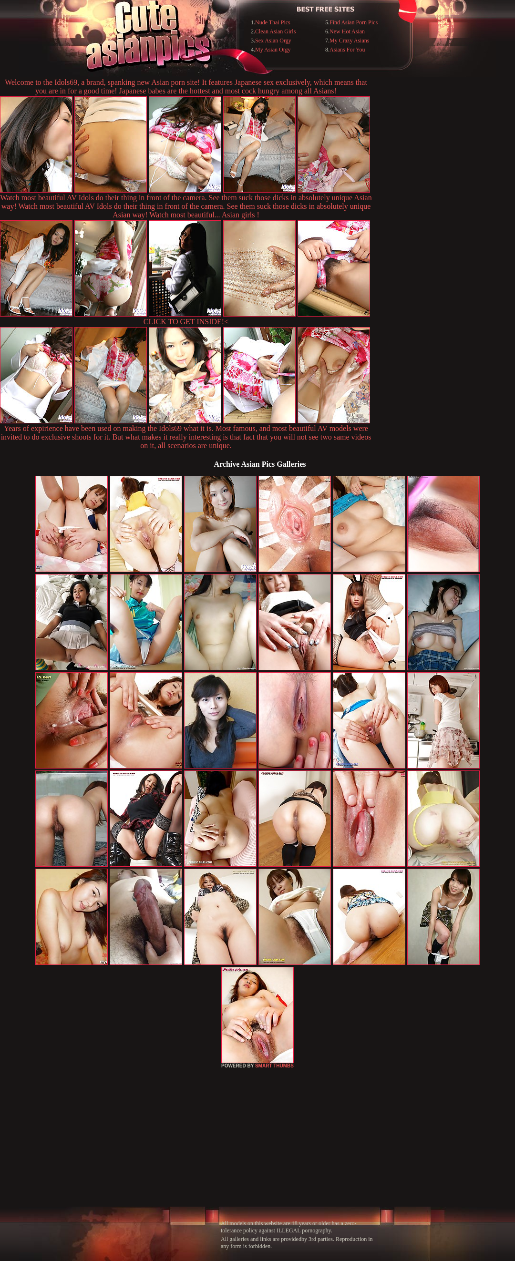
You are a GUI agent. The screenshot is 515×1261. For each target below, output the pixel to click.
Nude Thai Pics (272, 22)
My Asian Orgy (272, 49)
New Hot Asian (347, 31)
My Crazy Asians (349, 40)
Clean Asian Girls (275, 31)
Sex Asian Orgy (273, 40)
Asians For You (347, 49)
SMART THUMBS (274, 1065)
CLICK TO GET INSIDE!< (186, 322)
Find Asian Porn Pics (354, 22)
